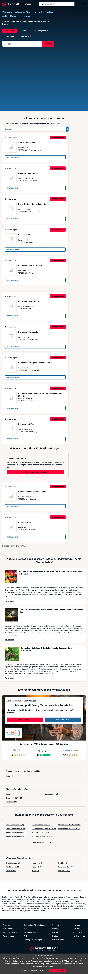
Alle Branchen (8, 929)
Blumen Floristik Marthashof (30, 265)
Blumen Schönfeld (26, 424)
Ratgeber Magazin (10, 932)
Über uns (55, 925)
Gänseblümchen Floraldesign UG (32, 491)
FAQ (25, 936)
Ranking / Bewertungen (33, 940)
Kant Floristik (24, 235)
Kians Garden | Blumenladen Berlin (33, 204)
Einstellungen (40, 925)
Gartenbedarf (51, 794)
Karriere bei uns (79, 936)
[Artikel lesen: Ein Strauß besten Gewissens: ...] (11, 577)
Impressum (77, 925)
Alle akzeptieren (57, 970)
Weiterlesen (9, 601)
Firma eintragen (9, 936)
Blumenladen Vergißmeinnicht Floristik (35, 362)
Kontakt (55, 936)
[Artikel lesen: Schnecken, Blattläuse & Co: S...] (12, 654)
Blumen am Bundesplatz (29, 332)
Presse (55, 929)
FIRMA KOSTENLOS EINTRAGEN (35, 472)
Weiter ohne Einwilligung (34, 970)
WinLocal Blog (78, 932)
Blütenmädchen (25, 522)
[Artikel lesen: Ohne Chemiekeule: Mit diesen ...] (11, 615)
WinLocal (76, 929)
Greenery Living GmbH (28, 173)
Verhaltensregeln (30, 932)
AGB (25, 929)
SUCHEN (48, 44)
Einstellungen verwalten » (44, 966)
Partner (55, 932)
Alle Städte (7, 925)
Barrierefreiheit (58, 940)
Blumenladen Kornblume (29, 301)
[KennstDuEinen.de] (16, 4)
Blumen (10, 794)
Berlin (10, 776)
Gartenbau (11, 802)
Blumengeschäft (14, 798)
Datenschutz (29, 925)
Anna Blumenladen (26, 142)
